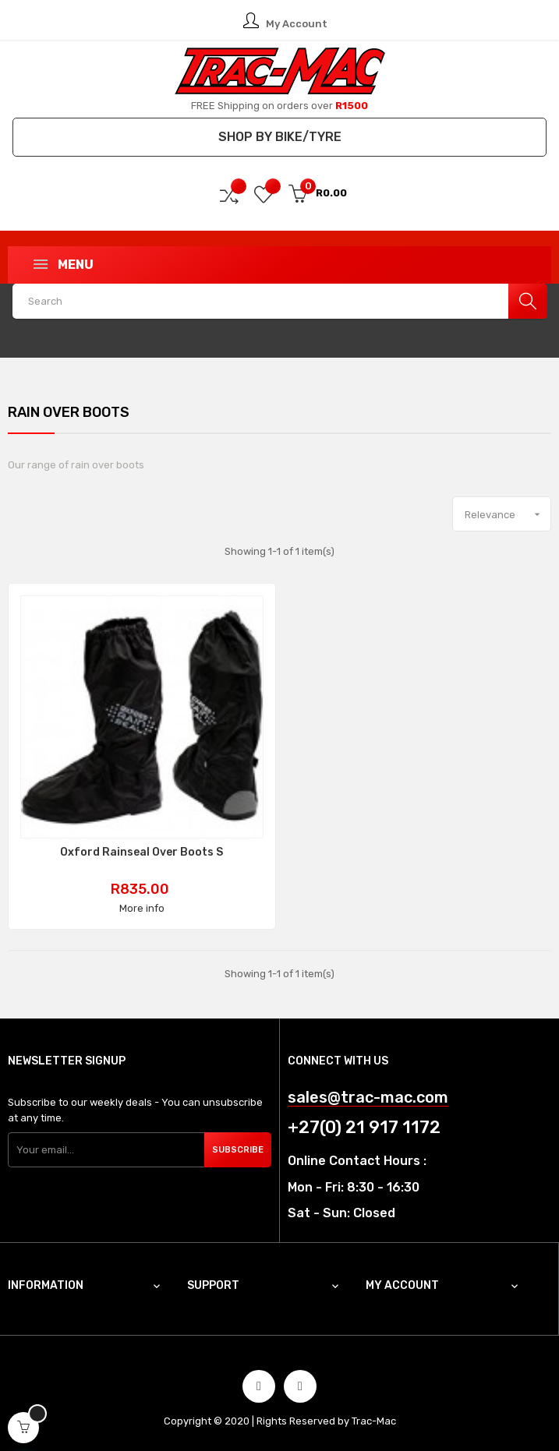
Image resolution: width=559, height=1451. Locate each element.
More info (142, 908)
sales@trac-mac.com (368, 1098)
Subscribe (238, 1150)
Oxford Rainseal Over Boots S (141, 852)
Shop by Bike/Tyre (279, 136)
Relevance (507, 514)
